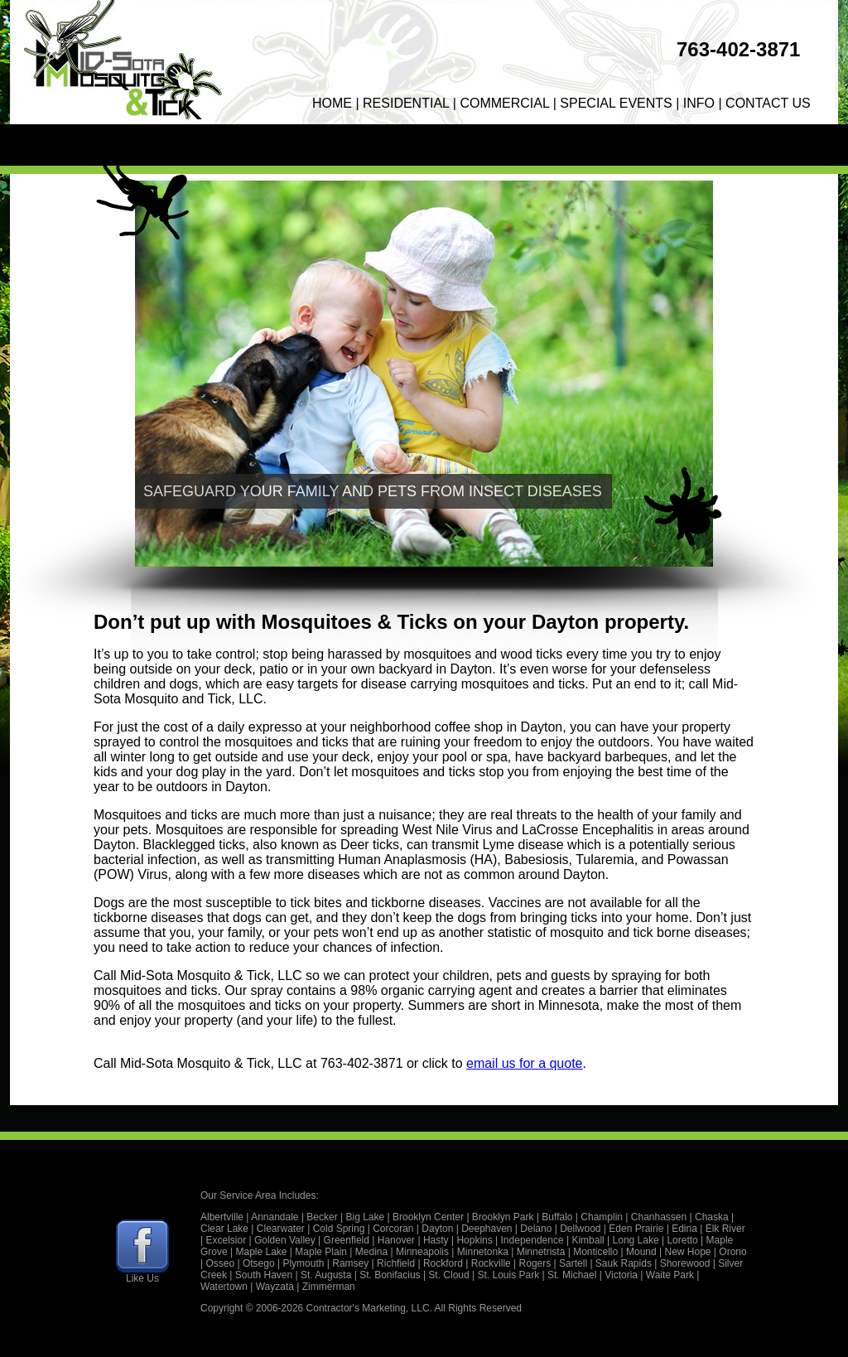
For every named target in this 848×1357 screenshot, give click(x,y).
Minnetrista (541, 1252)
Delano (536, 1228)
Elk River (725, 1228)
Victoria (621, 1275)
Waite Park (670, 1275)
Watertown (224, 1286)
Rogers (535, 1263)
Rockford (443, 1263)
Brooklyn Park (503, 1217)
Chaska (712, 1217)
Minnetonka (482, 1252)
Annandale (274, 1217)
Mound (641, 1252)
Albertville (221, 1217)
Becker (321, 1217)
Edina (684, 1228)
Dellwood (580, 1228)
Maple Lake (261, 1252)
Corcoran (393, 1228)
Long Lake (636, 1240)
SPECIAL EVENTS (616, 103)
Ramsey (350, 1263)
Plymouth (303, 1263)
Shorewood (685, 1263)
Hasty (436, 1240)
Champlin (602, 1217)
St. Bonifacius (389, 1275)
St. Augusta (326, 1275)
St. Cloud (448, 1275)
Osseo (219, 1263)
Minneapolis (422, 1252)
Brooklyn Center (428, 1217)
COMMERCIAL (504, 103)
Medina (371, 1252)
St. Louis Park (509, 1275)
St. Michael (571, 1275)
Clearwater (281, 1228)
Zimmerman (328, 1286)
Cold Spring (339, 1228)
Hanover (396, 1240)
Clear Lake (224, 1228)
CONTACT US (768, 103)
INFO (699, 103)
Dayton (437, 1228)
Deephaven (486, 1228)
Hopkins (474, 1240)
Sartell (573, 1263)
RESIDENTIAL (406, 103)
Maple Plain (321, 1252)
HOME (332, 103)
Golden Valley (285, 1240)
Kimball (587, 1240)
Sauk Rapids (623, 1263)
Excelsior (225, 1240)
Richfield (396, 1263)
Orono (732, 1252)
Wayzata (275, 1286)
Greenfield (346, 1240)
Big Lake (365, 1217)
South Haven (263, 1275)
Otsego (259, 1263)
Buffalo (557, 1217)
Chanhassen (659, 1217)
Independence (532, 1240)
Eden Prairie (636, 1228)
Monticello (595, 1252)
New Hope (687, 1252)
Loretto (682, 1240)
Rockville (491, 1263)
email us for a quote (524, 1063)
